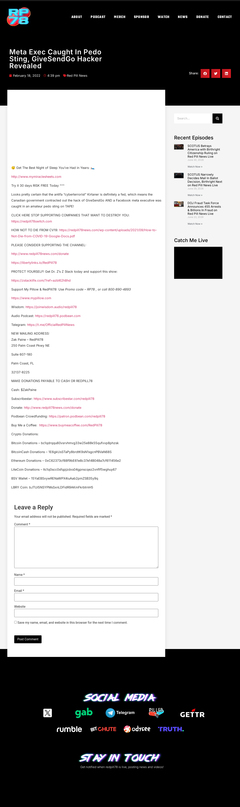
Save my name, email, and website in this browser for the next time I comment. (72, 622)
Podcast (98, 17)
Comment (22, 524)
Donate (202, 17)
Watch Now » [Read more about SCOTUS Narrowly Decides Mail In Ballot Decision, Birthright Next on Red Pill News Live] (195, 195)
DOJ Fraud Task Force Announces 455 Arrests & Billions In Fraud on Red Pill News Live (204, 208)
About (76, 17)
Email (19, 590)
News (183, 17)
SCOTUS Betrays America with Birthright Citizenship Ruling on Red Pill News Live (204, 151)
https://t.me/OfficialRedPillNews (50, 325)
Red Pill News (77, 76)
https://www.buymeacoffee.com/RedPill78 (70, 425)
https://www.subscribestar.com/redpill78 (64, 399)
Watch (164, 17)
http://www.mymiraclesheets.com (36, 177)
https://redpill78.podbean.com (58, 316)
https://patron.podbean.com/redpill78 (77, 416)
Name (19, 574)
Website (20, 606)
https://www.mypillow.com (31, 298)
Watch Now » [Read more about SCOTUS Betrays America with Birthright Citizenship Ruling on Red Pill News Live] (195, 166)
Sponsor (141, 17)
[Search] (217, 118)
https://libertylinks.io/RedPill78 (34, 263)
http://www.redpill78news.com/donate (40, 254)
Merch (119, 17)
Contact (225, 17)
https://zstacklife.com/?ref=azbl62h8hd (41, 280)
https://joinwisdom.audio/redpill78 (51, 307)
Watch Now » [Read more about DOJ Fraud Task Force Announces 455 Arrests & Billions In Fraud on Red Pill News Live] (195, 223)
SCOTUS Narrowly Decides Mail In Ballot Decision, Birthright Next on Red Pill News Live (205, 180)
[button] (205, 73)
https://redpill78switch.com (31, 221)
